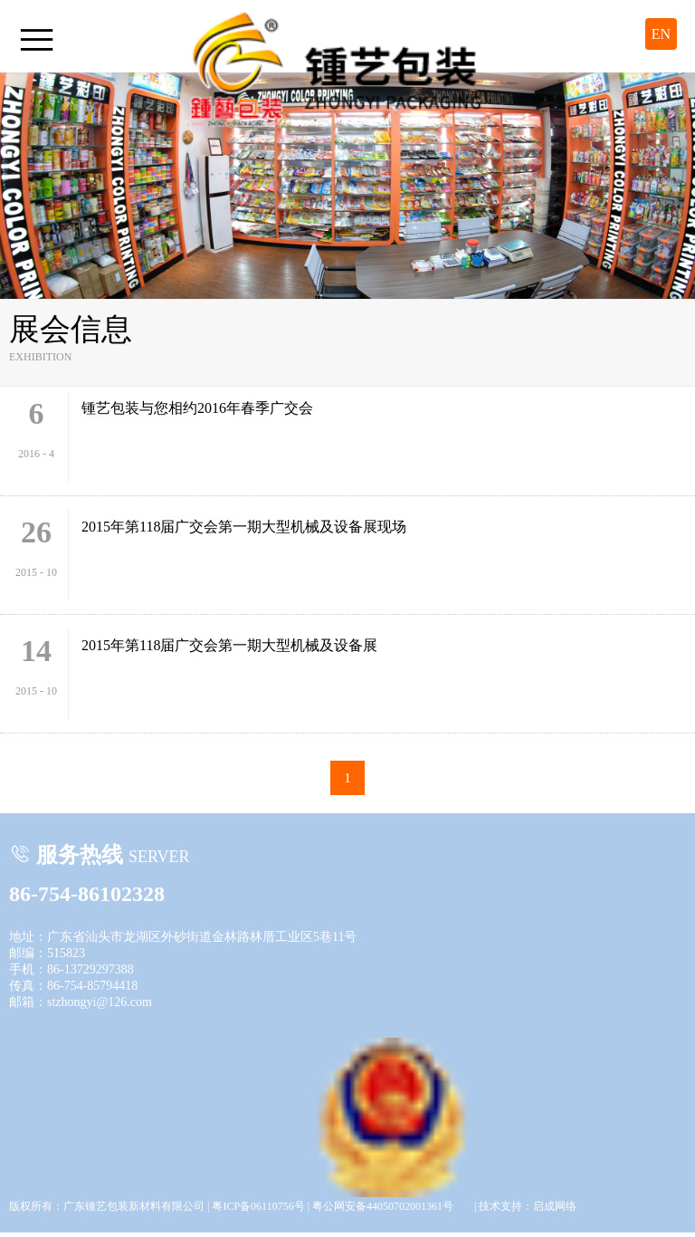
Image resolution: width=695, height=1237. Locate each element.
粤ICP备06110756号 (258, 1206)
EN (661, 34)
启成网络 (554, 1206)
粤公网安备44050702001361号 (391, 1047)
